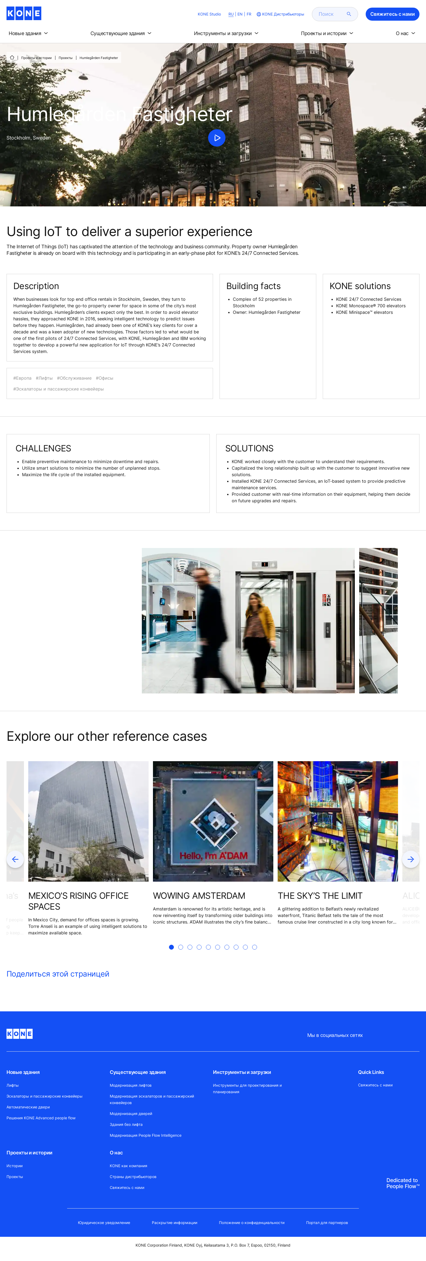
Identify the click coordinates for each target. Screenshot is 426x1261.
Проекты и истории (36, 58)
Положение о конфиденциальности (251, 1222)
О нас (116, 1152)
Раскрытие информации (174, 1222)
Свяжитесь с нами (127, 1187)
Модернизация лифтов (131, 1085)
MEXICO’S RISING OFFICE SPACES (78, 901)
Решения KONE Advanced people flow (41, 1118)
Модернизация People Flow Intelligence (145, 1135)
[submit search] (349, 14)
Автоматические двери (28, 1107)
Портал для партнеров (327, 1222)
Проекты (66, 58)
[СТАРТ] (12, 57)
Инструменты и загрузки (242, 1072)
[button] (29, 33)
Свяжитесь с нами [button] (392, 14)
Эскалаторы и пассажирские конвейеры (45, 1096)
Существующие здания (137, 1072)
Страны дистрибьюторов (133, 1176)
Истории (15, 1165)
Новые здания (23, 1072)
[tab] (171, 953)
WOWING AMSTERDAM (199, 895)
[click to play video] (216, 138)
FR (249, 14)
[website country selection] (280, 14)
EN (240, 14)
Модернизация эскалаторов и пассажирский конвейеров (152, 1099)
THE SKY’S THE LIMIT (320, 895)
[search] (332, 14)
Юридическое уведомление (104, 1222)
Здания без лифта (126, 1124)
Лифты (13, 1085)
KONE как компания (128, 1165)
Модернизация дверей (131, 1113)
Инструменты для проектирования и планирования (247, 1088)
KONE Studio (209, 14)
